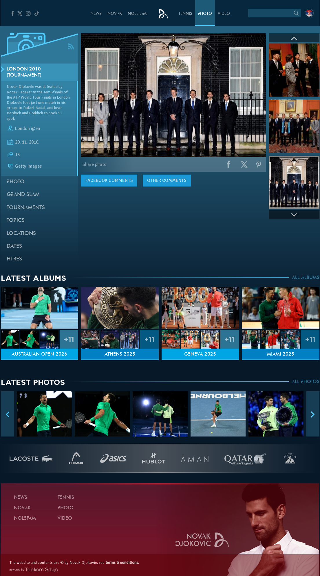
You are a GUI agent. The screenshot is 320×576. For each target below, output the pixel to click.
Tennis (185, 14)
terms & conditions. (122, 562)
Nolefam (137, 14)
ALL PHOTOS (305, 382)
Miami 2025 (280, 354)
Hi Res (14, 259)
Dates (14, 246)
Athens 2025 (120, 354)
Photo (205, 14)
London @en (27, 128)
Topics (16, 220)
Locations (21, 233)
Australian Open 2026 (39, 354)
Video (224, 14)
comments (109, 180)
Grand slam (23, 195)
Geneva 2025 (200, 354)
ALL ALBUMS (305, 278)
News (96, 14)
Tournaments (26, 208)
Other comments (166, 180)
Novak (114, 14)
